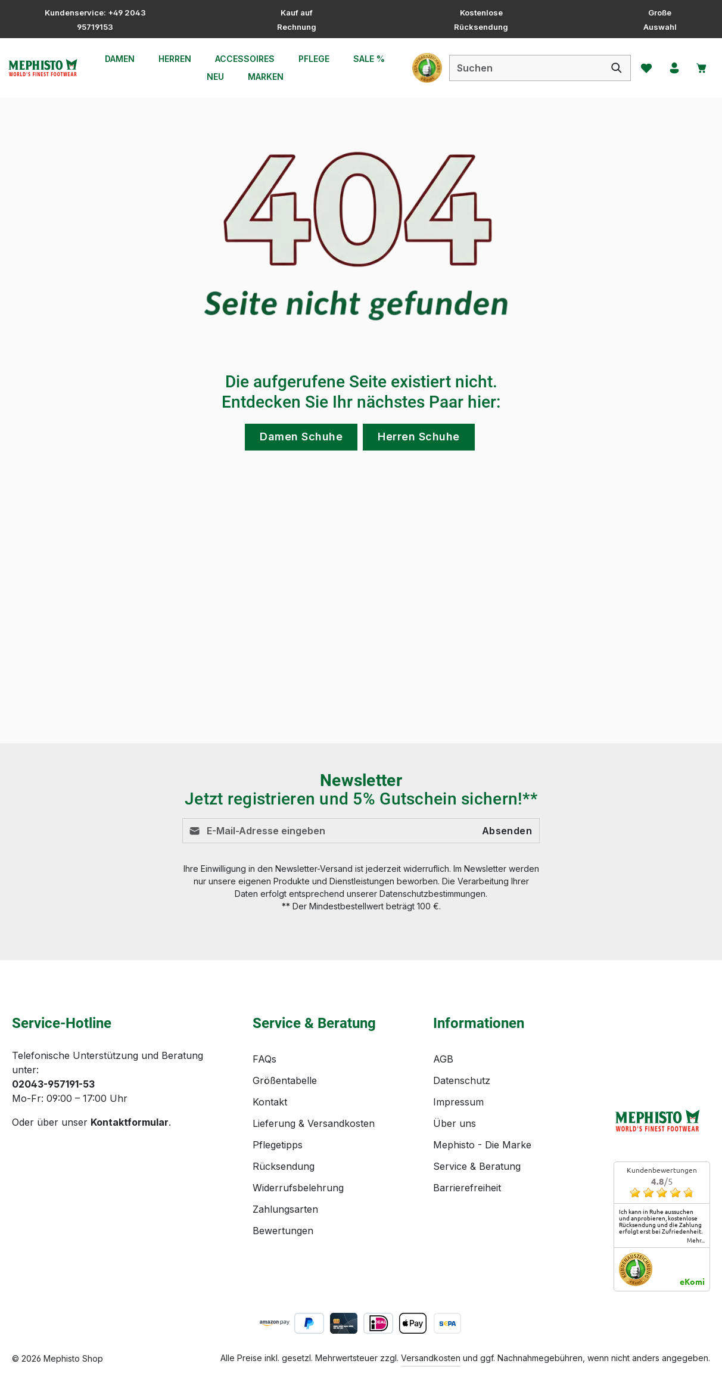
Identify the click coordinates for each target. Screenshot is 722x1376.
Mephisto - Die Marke (482, 1145)
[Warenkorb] (700, 68)
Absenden (507, 831)
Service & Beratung (477, 1166)
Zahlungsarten (285, 1209)
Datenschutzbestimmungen (432, 894)
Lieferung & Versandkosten (314, 1123)
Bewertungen (283, 1231)
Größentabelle (285, 1080)
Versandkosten (430, 1358)
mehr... (696, 1240)
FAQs (264, 1059)
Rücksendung (284, 1166)
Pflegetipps (278, 1145)
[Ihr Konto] (670, 68)
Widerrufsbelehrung (298, 1188)
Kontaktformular (130, 1122)
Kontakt (270, 1102)
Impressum (458, 1102)
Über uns (454, 1123)
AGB (443, 1059)
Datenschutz (461, 1080)
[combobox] (520, 68)
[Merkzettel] (640, 68)
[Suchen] (610, 68)
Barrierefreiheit (467, 1188)
